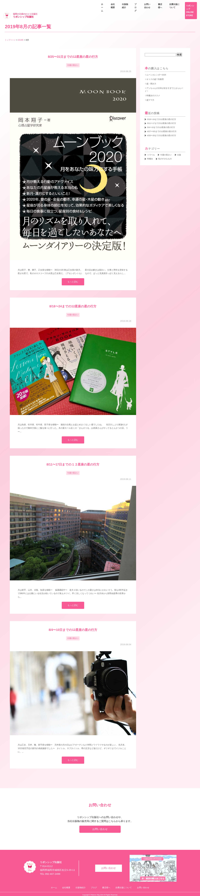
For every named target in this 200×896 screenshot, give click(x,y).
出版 (181, 149)
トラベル (151, 149)
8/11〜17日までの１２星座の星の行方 (73, 459)
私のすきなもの (166, 153)
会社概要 (145, 9)
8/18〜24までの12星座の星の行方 (72, 299)
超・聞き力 (152, 76)
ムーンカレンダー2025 (157, 67)
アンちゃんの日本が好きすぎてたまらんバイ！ (164, 81)
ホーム (132, 9)
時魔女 (150, 153)
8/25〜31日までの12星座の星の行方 (73, 49)
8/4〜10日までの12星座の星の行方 (73, 625)
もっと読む (73, 274)
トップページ (10, 32)
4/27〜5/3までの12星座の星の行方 (163, 125)
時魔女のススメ (154, 88)
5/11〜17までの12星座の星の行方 (162, 116)
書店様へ (169, 3)
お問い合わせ (190, 9)
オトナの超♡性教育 (156, 71)
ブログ (174, 9)
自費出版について (188, 3)
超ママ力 (151, 92)
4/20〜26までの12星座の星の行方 (162, 129)
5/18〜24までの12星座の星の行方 (162, 112)
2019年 (22, 32)
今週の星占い (73, 58)
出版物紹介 (160, 9)
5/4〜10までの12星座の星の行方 (162, 120)
